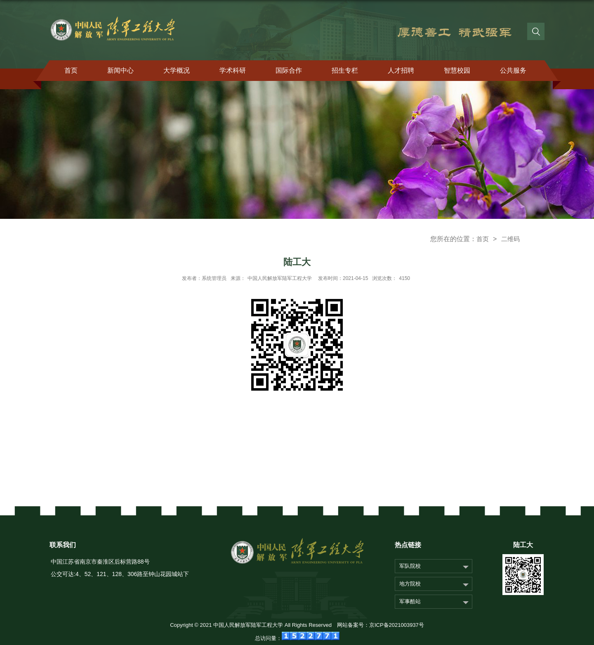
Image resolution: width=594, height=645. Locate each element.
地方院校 (410, 584)
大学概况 (176, 70)
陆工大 (523, 544)
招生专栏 (345, 70)
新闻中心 (120, 70)
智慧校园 (457, 70)
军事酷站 (410, 601)
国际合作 (289, 70)
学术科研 (232, 70)
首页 (71, 70)
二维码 (510, 238)
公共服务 (513, 70)
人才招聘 (401, 70)
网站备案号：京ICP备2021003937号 (380, 625)
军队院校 (410, 566)
